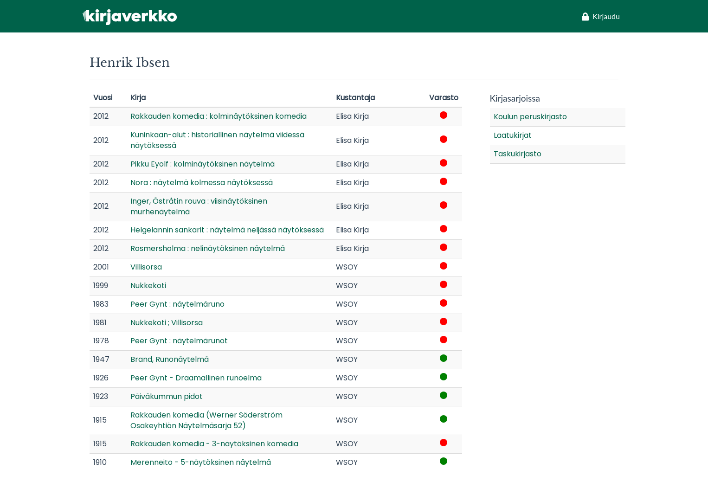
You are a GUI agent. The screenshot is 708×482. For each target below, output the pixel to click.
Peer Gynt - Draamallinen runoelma (196, 378)
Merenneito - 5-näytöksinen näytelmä (200, 462)
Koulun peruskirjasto (530, 116)
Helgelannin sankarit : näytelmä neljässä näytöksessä (227, 230)
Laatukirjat (513, 135)
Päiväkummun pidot (166, 396)
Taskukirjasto (517, 153)
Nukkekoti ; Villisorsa (166, 322)
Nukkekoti (148, 285)
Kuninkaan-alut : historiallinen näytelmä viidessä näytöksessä (217, 140)
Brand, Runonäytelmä (169, 359)
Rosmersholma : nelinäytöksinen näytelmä (207, 248)
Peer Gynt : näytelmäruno (177, 304)
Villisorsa (146, 267)
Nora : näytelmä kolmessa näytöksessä (201, 182)
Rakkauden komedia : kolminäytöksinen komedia (218, 116)
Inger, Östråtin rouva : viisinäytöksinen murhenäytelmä (198, 206)
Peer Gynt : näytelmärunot (179, 340)
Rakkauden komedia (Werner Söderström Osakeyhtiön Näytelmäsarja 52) (206, 420)
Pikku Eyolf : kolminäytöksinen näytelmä (202, 164)
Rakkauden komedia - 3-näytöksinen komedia (214, 443)
